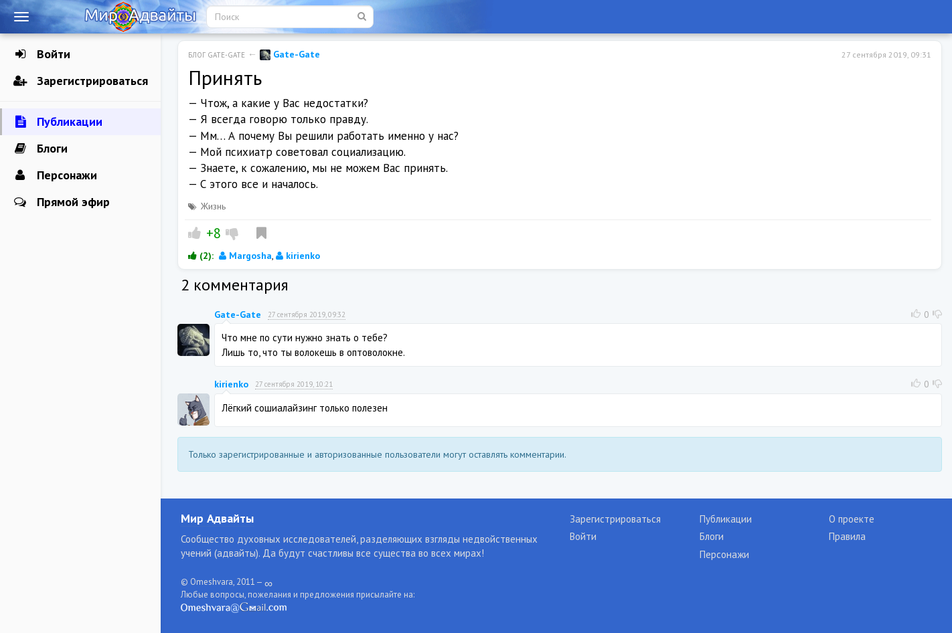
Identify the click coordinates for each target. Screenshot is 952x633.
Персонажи (55, 175)
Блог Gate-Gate (216, 55)
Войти (41, 54)
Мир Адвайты (217, 518)
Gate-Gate (290, 54)
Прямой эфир (61, 202)
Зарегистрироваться (80, 81)
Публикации (57, 121)
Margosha (245, 256)
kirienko (298, 256)
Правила (847, 536)
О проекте (851, 519)
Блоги (40, 148)
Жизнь (213, 206)
